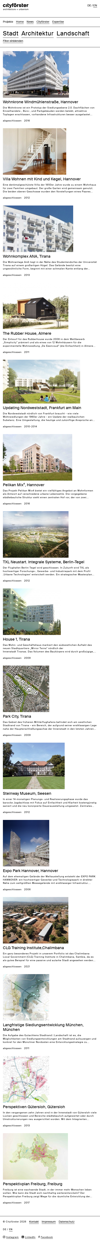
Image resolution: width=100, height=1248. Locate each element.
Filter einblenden (13, 40)
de (89, 5)
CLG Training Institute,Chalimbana (33, 947)
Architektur (37, 33)
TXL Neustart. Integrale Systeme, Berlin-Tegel (43, 562)
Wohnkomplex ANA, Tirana (26, 256)
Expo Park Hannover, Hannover (30, 870)
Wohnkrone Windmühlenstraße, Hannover (40, 102)
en (95, 5)
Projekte (8, 21)
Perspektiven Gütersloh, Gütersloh (34, 1106)
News (30, 21)
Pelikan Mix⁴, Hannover (23, 485)
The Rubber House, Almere (27, 333)
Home (20, 21)
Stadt (11, 33)
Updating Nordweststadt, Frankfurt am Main (42, 407)
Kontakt (34, 1221)
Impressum (49, 1221)
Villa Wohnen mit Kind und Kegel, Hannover (42, 179)
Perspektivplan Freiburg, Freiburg (32, 1184)
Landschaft (73, 33)
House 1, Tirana (16, 639)
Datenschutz (67, 1221)
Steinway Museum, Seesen (27, 793)
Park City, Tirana (17, 716)
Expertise (58, 21)
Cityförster (42, 21)
